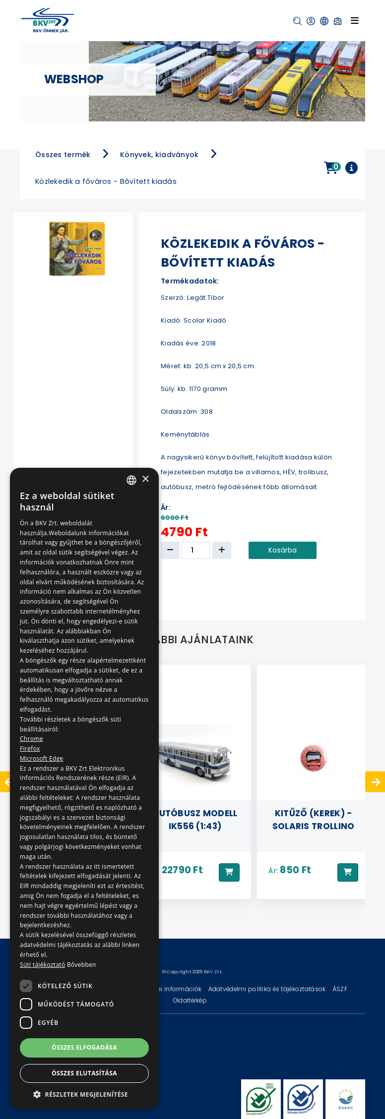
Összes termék (63, 155)
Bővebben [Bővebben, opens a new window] (81, 964)
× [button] (145, 479)
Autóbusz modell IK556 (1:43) (194, 819)
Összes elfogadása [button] (84, 1047)
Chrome (31, 738)
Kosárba (282, 550)
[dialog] (84, 788)
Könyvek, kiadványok (159, 155)
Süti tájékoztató (42, 964)
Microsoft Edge (42, 758)
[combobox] (131, 480)
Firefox (30, 748)
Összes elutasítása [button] (84, 1073)
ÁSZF (339, 989)
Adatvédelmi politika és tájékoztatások (267, 989)
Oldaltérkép (190, 1000)
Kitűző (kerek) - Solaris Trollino (313, 819)
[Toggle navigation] (354, 20)
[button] (297, 21)
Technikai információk (168, 989)
